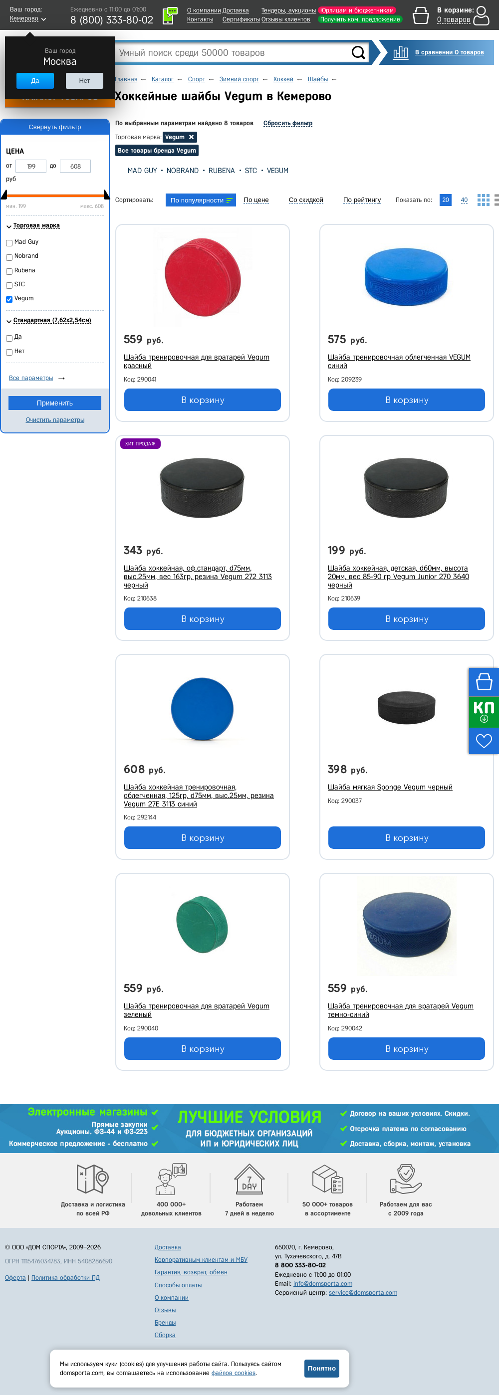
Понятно (322, 1368)
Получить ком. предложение (360, 19)
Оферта (15, 1277)
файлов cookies (233, 1373)
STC (251, 171)
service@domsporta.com (363, 1292)
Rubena (222, 171)
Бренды (165, 1322)
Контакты (200, 19)
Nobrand (183, 171)
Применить (55, 403)
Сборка (165, 1335)
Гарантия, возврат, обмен (191, 1272)
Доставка (236, 10)
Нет (84, 80)
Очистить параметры (55, 419)
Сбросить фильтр (287, 123)
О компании (204, 10)
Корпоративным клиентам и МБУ (201, 1259)
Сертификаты (241, 19)
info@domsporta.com (322, 1283)
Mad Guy (142, 171)
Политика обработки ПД (65, 1277)
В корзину (203, 400)
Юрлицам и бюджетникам (357, 10)
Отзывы (165, 1310)
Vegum (277, 171)
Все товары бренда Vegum (157, 150)
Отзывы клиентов (285, 19)
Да (35, 80)
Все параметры (31, 378)
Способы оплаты (178, 1285)
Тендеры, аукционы (288, 10)
